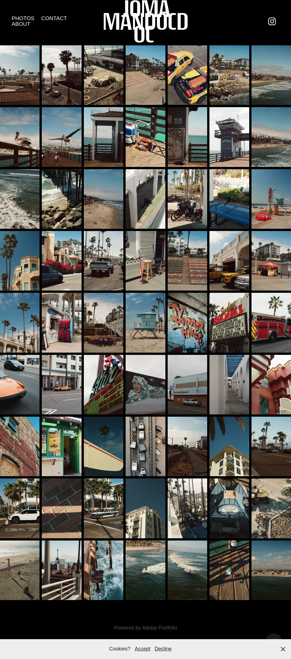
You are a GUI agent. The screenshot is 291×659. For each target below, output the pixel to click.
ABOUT (21, 24)
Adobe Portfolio (159, 628)
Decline (163, 649)
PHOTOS (23, 18)
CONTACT (54, 18)
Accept (142, 649)
